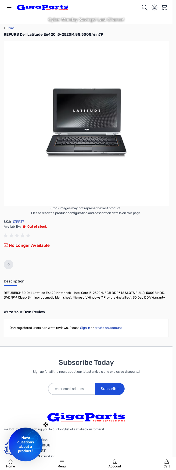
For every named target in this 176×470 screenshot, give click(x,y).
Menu (61, 464)
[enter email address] (71, 389)
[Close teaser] (45, 424)
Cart (167, 464)
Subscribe (110, 388)
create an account (108, 328)
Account (114, 464)
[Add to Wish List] (8, 264)
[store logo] (42, 7)
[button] (25, 444)
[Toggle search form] (144, 7)
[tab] (14, 283)
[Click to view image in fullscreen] (86, 123)
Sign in (85, 328)
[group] (18, 235)
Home (10, 464)
